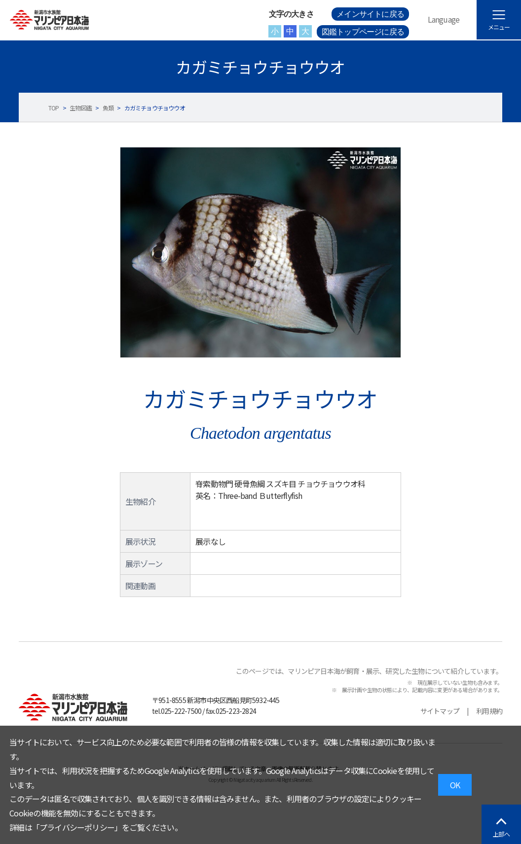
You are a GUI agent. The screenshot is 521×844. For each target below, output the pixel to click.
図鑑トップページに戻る (363, 31)
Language (444, 19)
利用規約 (489, 711)
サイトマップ (439, 711)
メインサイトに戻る (370, 14)
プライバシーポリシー (76, 827)
